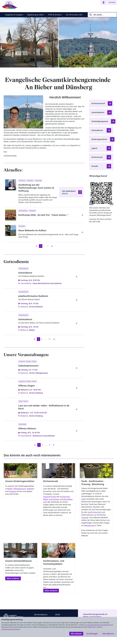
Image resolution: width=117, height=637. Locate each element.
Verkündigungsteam (99, 121)
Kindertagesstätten (99, 139)
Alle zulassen (76, 633)
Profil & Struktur (54, 15)
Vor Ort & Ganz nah (74, 15)
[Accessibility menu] (103, 2)
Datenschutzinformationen (10, 629)
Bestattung (89, 525)
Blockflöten (68, 499)
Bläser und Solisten (51, 499)
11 (50, 339)
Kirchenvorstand (98, 103)
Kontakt (112, 2)
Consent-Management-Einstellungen (98, 625)
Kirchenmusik (97, 157)
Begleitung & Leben (35, 15)
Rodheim (30, 489)
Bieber (9, 489)
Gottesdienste (97, 130)
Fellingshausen (19, 489)
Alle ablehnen (108, 633)
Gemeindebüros (97, 112)
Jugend (94, 148)
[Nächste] (54, 339)
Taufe (83, 499)
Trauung (84, 517)
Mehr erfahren (13, 578)
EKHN (57, 614)
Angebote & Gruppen (14, 15)
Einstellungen (92, 633)
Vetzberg (12, 491)
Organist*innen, (50, 496)
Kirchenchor (65, 496)
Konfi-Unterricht (94, 512)
